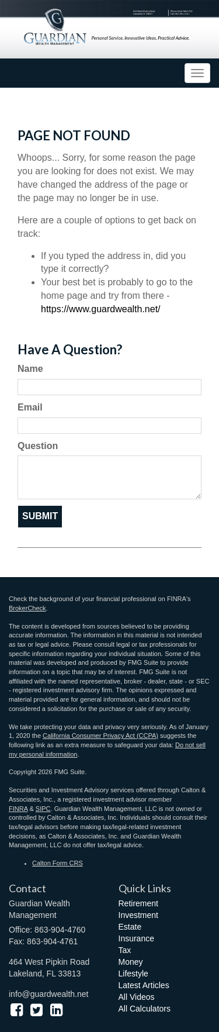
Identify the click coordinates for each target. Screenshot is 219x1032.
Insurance (136, 938)
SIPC (43, 808)
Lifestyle (133, 973)
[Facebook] (17, 1010)
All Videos (137, 997)
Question (38, 446)
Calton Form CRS (57, 863)
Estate (130, 926)
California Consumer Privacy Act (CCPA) (100, 735)
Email (30, 407)
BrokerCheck (27, 608)
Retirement (138, 903)
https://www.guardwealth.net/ (101, 309)
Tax (125, 950)
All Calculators (145, 1008)
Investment (138, 915)
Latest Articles (144, 985)
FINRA (18, 808)
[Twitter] (36, 1010)
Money (131, 962)
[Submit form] (40, 516)
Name (30, 369)
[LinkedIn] (56, 1010)
